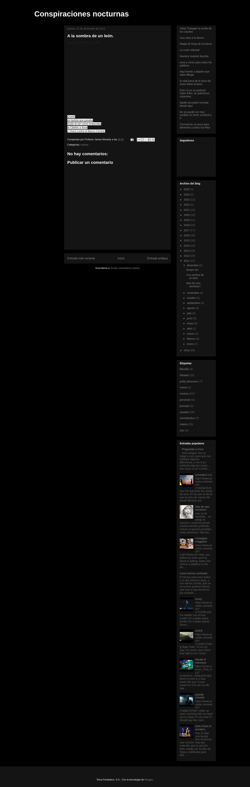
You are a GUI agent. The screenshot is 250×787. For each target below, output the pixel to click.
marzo (191, 333)
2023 (187, 199)
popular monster (200, 696)
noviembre (193, 292)
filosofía (184, 369)
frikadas (184, 375)
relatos (184, 424)
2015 (187, 240)
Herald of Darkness (200, 661)
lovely (198, 599)
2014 (187, 245)
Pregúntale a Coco (193, 449)
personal (185, 399)
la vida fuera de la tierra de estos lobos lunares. (195, 82)
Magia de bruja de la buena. (196, 43)
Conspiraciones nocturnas (81, 14)
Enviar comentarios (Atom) (125, 268)
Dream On (192, 269)
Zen (182, 430)
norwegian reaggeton (201, 540)
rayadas (184, 412)
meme (183, 387)
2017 (187, 230)
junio (190, 318)
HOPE (199, 630)
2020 (187, 214)
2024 (187, 194)
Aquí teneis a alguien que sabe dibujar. (194, 73)
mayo (190, 323)
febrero (191, 338)
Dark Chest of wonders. (203, 728)
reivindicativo (187, 418)
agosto (191, 308)
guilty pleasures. (189, 381)
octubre (191, 297)
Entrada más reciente (81, 258)
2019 (187, 220)
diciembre (193, 265)
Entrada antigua (157, 258)
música (84, 144)
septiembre (194, 302)
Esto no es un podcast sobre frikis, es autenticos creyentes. (194, 93)
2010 (187, 350)
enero (190, 343)
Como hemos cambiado (193, 573)
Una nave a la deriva (192, 37)
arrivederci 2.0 (203, 474)
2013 (187, 250)
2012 (187, 255)
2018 (187, 225)
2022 (187, 204)
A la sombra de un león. (195, 276)
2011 (187, 260)
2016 (187, 235)
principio (184, 405)
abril (189, 328)
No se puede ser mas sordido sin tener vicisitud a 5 (195, 115)
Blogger (149, 779)
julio (189, 313)
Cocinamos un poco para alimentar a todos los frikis (195, 126)
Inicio (121, 258)
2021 (187, 209)
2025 (187, 189)
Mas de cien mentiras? (193, 285)
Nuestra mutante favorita (194, 56)
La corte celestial (189, 49)
